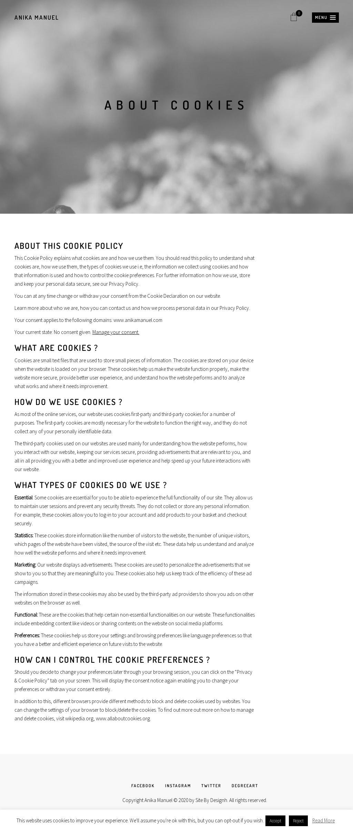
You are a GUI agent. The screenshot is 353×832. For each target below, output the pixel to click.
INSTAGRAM (178, 785)
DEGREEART (245, 785)
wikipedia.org (79, 718)
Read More (323, 820)
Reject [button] (298, 821)
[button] (325, 17)
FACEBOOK (143, 785)
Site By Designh (211, 800)
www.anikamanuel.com (137, 320)
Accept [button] (275, 821)
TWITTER (211, 785)
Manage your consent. (115, 332)
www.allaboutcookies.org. (123, 718)
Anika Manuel (36, 17)
